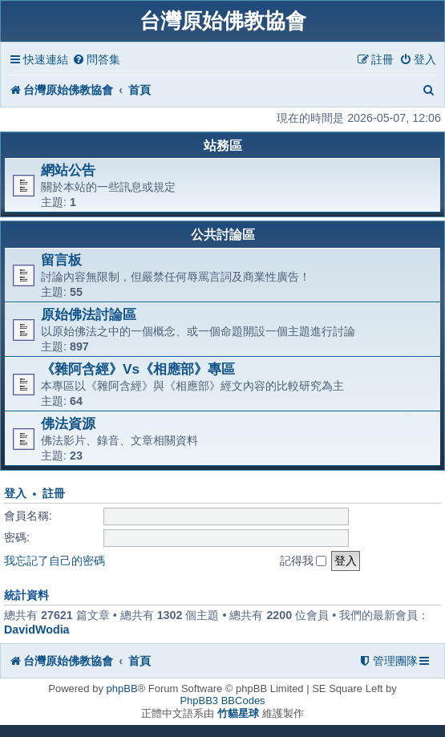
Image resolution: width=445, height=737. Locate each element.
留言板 (61, 260)
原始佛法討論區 (88, 314)
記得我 (303, 560)
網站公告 (68, 170)
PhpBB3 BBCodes (222, 700)
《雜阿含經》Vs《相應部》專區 (138, 369)
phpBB (122, 688)
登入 (15, 494)
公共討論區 (223, 234)
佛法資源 (68, 423)
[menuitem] (96, 59)
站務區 (223, 145)
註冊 (53, 494)
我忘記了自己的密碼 (54, 560)
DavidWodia (37, 629)
